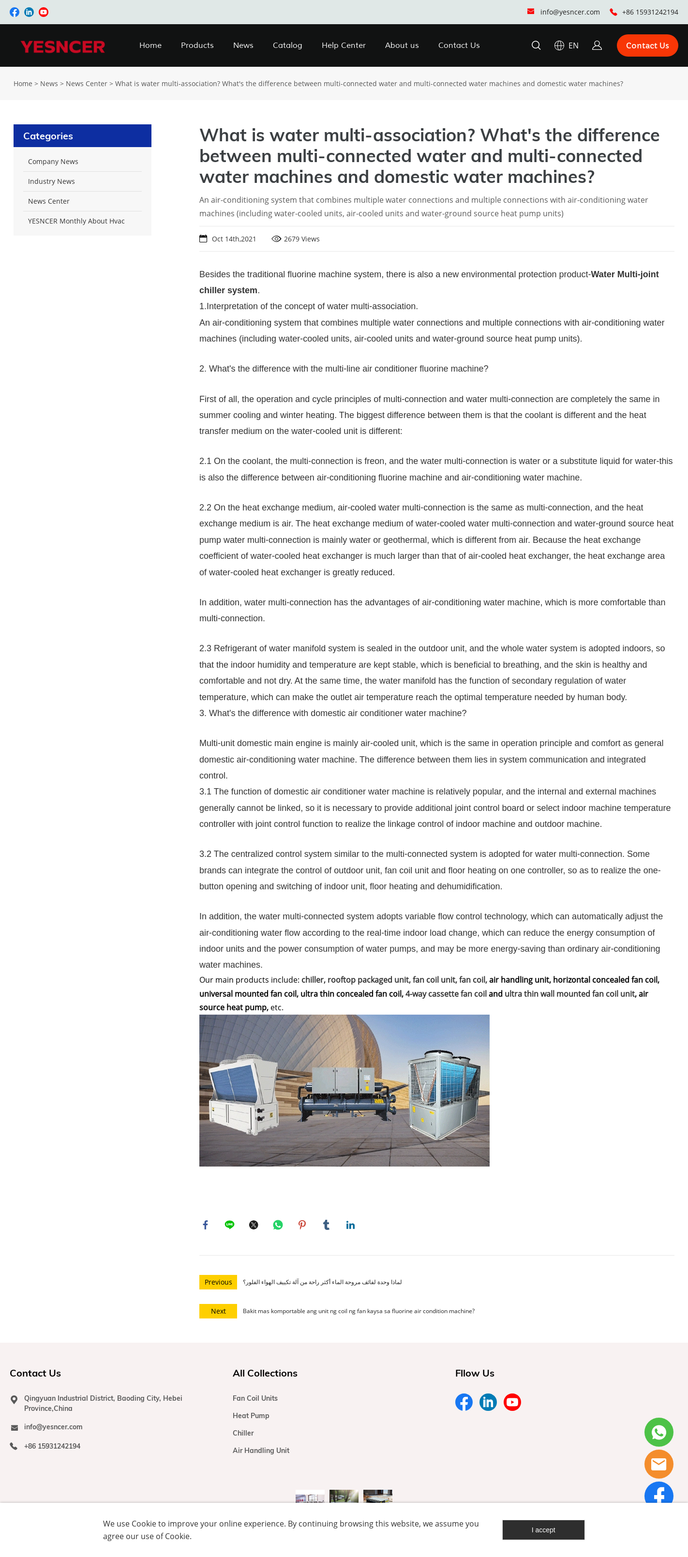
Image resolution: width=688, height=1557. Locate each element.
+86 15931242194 (650, 11)
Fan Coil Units (255, 1400)
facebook (206, 1226)
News (243, 45)
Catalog (287, 45)
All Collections (265, 1375)
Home (150, 45)
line (231, 1226)
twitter (255, 1226)
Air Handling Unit (261, 1453)
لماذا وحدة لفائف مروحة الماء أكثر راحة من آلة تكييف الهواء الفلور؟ (322, 1284)
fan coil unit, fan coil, (450, 979)
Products (197, 45)
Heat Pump (251, 1418)
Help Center (344, 45)
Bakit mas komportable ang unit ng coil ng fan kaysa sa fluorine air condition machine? (359, 1313)
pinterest (303, 1226)
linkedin (351, 1226)
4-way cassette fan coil (446, 993)
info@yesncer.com (570, 11)
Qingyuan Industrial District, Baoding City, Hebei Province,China (103, 1405)
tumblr (327, 1226)
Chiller (243, 1435)
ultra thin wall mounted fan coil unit (570, 993)
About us (402, 45)
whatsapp (279, 1226)
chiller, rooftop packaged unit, (356, 979)
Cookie (144, 1523)
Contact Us (459, 45)
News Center (86, 83)
